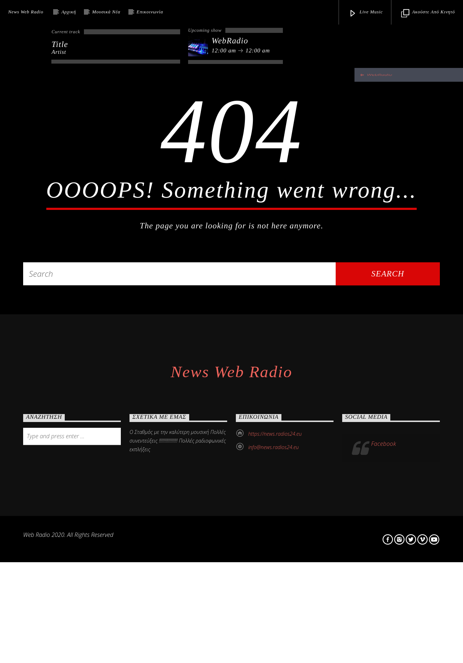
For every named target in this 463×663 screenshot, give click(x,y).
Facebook (383, 619)
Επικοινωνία (150, 11)
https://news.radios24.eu (275, 608)
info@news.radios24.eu (273, 622)
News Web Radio (25, 11)
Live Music (366, 13)
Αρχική (68, 11)
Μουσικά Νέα (106, 11)
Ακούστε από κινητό (428, 13)
